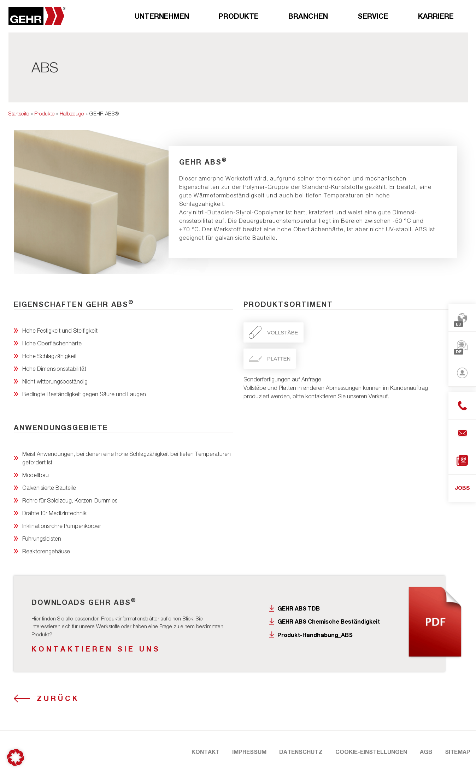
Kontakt (205, 751)
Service (373, 16)
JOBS (462, 487)
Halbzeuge (72, 113)
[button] (15, 757)
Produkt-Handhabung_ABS (315, 634)
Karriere (436, 16)
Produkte (239, 16)
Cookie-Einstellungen (371, 751)
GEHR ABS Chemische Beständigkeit (328, 621)
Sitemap (457, 751)
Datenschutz (301, 751)
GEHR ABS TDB (298, 608)
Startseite (18, 113)
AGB (426, 751)
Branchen (308, 16)
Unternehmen (162, 16)
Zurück (58, 698)
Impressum (249, 751)
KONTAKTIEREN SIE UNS (95, 648)
